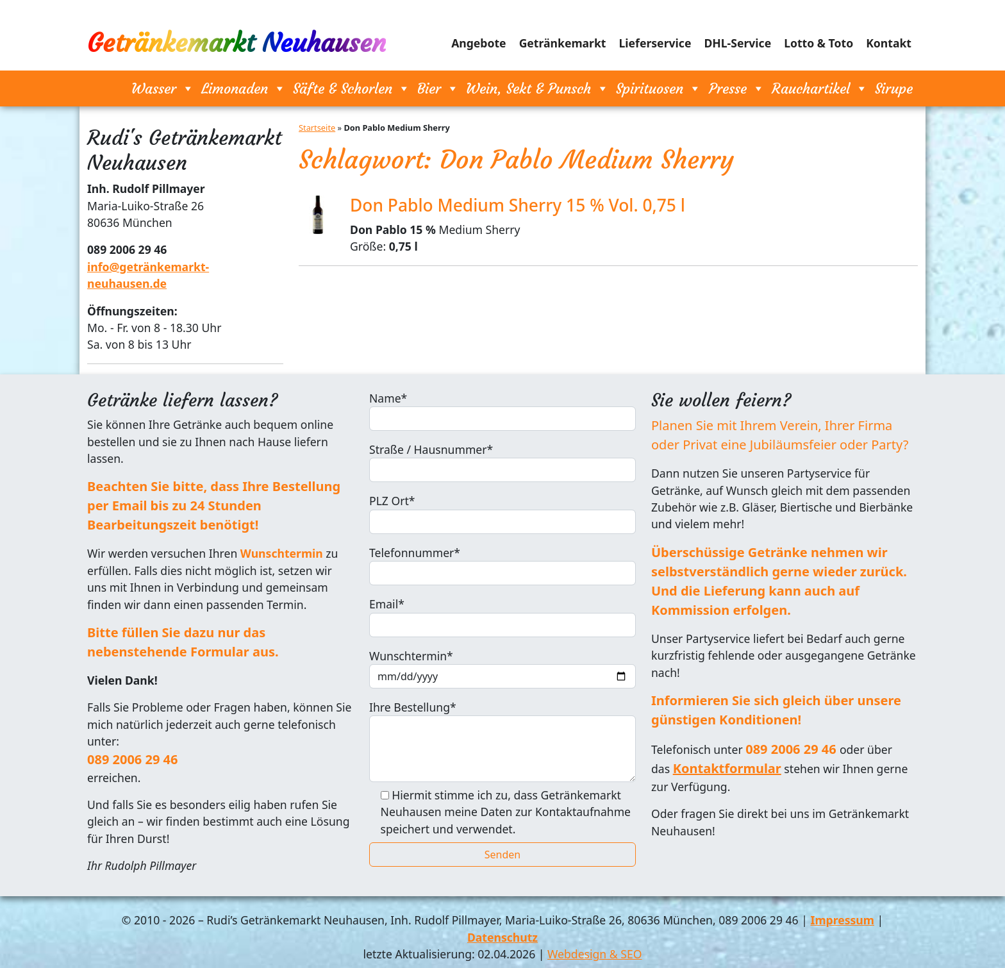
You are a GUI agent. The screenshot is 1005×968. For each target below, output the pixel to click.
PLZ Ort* (502, 513)
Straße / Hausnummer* (502, 462)
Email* (502, 616)
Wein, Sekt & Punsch (537, 88)
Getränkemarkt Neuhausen (236, 43)
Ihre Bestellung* (502, 740)
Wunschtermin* (502, 668)
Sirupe (894, 88)
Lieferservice (655, 43)
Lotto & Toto (818, 43)
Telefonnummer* (502, 565)
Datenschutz (502, 937)
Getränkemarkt (562, 43)
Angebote (478, 43)
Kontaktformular (727, 768)
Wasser (162, 88)
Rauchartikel (820, 88)
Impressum (842, 920)
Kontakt (888, 43)
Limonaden (243, 88)
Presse (737, 88)
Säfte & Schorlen (351, 88)
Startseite (317, 127)
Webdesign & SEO (594, 954)
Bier (438, 88)
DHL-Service (737, 43)
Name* (502, 410)
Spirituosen (658, 88)
